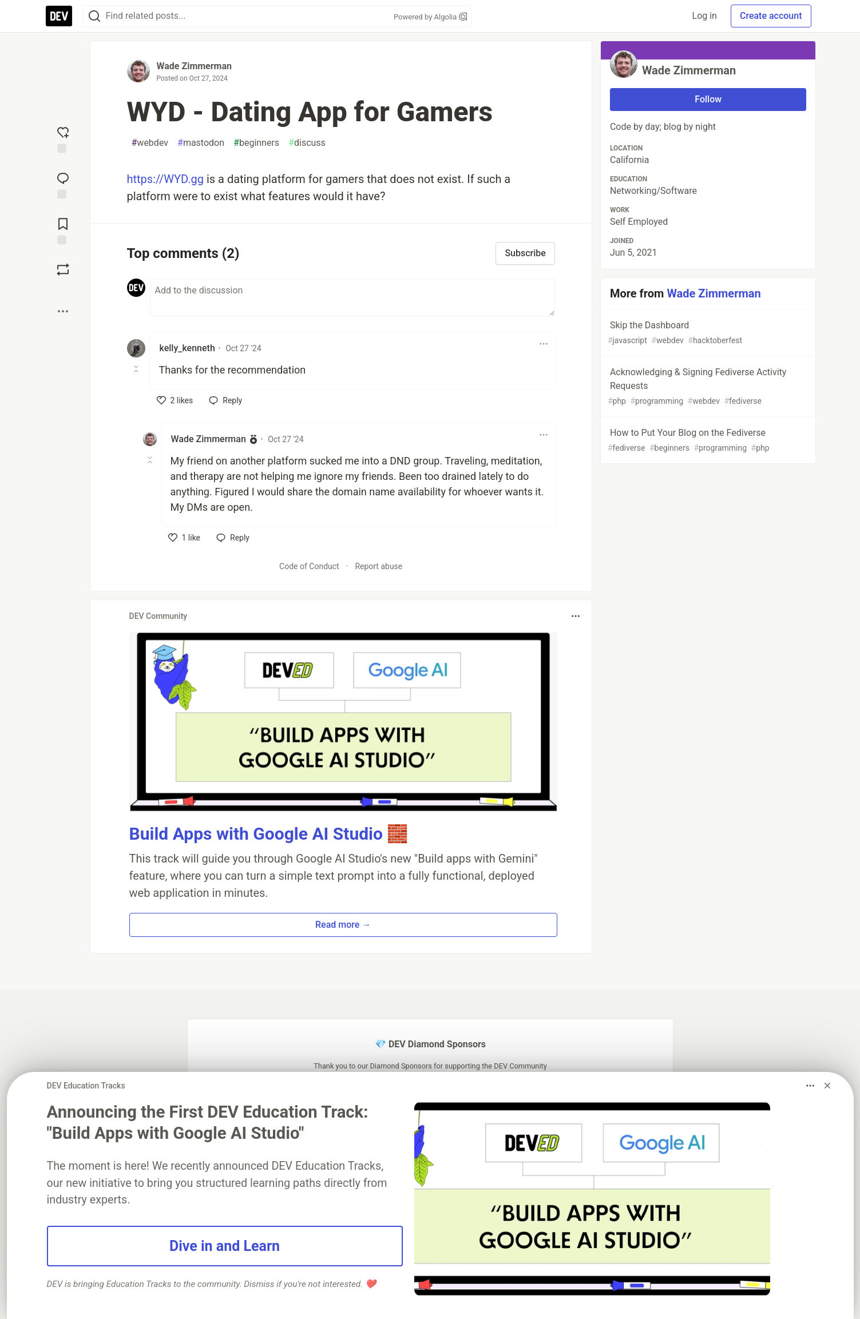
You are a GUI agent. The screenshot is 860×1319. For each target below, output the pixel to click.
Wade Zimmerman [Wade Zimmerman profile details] (208, 439)
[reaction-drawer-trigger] (63, 138)
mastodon (200, 143)
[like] (175, 400)
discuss (307, 143)
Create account (771, 15)
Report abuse (378, 566)
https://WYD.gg (165, 179)
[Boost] (63, 269)
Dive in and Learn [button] (224, 1246)
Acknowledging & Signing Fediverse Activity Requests (707, 387)
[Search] (94, 16)
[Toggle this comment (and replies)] (137, 369)
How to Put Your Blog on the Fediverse (707, 440)
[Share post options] (62, 311)
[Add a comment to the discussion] (352, 297)
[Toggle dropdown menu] (543, 344)
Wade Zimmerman (194, 66)
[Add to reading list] (63, 230)
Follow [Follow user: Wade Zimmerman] (708, 99)
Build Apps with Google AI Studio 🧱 (269, 834)
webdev (150, 143)
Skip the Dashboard (707, 333)
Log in (704, 15)
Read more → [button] (343, 924)
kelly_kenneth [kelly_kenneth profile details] (187, 348)
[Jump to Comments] (63, 184)
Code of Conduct (309, 566)
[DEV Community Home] (59, 16)
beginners (256, 143)
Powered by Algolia (430, 17)
